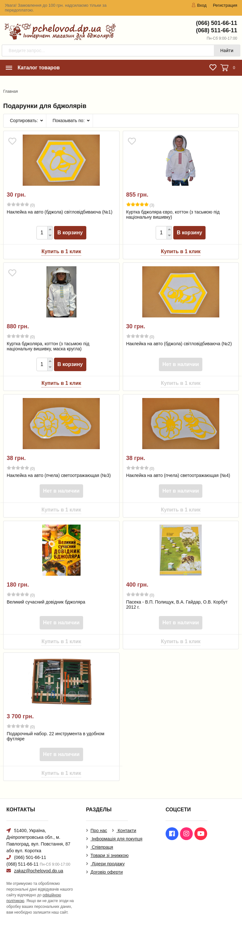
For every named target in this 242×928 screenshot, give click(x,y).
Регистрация (225, 5)
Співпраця (101, 847)
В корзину (70, 232)
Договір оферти (106, 872)
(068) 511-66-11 (216, 30)
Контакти (126, 830)
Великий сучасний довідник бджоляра (46, 601)
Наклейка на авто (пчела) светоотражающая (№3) (59, 475)
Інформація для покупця (116, 838)
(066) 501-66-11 (216, 23)
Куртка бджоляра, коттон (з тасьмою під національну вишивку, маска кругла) (48, 346)
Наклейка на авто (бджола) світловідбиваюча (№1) (60, 211)
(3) (140, 204)
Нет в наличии (180, 364)
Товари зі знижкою (109, 855)
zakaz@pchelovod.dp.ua (38, 870)
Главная (10, 91)
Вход (199, 5)
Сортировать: (24, 120)
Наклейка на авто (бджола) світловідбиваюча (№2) (179, 343)
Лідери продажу (107, 863)
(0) (21, 204)
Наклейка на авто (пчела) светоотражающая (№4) (178, 475)
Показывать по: (69, 120)
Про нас (98, 830)
